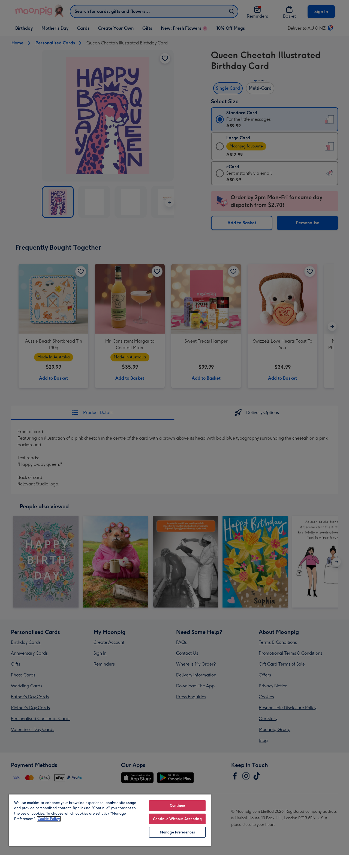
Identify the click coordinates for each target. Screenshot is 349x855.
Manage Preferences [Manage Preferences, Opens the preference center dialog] (177, 832)
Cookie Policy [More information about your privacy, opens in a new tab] (49, 819)
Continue (177, 805)
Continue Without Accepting (177, 819)
